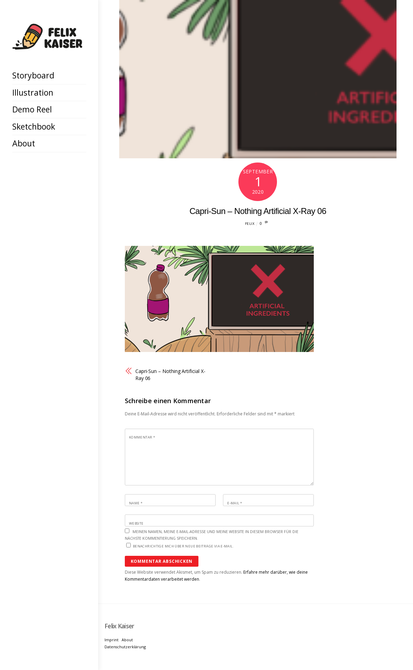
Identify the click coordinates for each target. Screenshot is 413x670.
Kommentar (142, 437)
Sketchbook (33, 126)
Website (136, 523)
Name (135, 503)
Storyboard (33, 75)
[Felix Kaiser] (47, 44)
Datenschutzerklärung (125, 646)
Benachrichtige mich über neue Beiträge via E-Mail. (183, 546)
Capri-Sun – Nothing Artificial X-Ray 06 (257, 211)
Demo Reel (32, 109)
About (23, 143)
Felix (250, 223)
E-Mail (234, 503)
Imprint (111, 639)
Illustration (32, 92)
